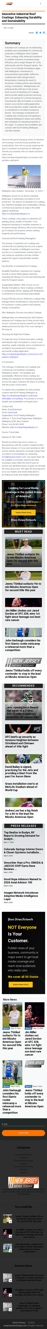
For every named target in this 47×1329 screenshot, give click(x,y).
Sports (23, 1172)
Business (23, 1157)
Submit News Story (23, 513)
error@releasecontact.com (14, 457)
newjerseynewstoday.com (15, 1325)
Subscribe (24, 1133)
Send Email (12, 412)
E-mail (4, 1124)
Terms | (15, 1322)
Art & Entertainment (23, 1154)
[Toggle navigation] (40, 3)
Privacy (22, 1322)
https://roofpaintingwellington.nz (16, 213)
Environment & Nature (23, 1160)
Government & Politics (23, 1166)
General (23, 1163)
